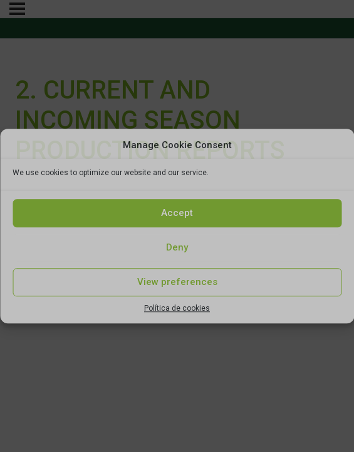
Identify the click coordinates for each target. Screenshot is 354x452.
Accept (177, 212)
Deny (177, 247)
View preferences (177, 282)
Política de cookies (177, 308)
